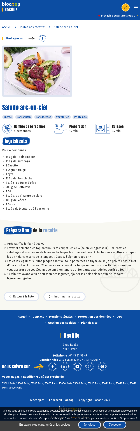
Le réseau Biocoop (61, 400)
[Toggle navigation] (136, 8)
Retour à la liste (21, 296)
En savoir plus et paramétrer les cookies (44, 424)
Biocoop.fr (37, 400)
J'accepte (115, 424)
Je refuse (89, 424)
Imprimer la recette (64, 296)
